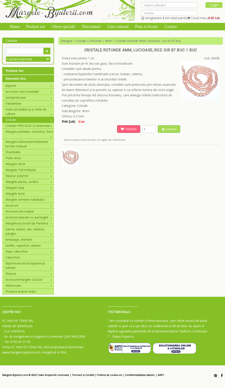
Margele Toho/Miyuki (28, 170)
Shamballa (28, 152)
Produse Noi (14, 71)
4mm (108, 41)
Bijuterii (28, 86)
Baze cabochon (28, 251)
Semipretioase (28, 97)
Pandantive (28, 103)
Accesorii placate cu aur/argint (28, 217)
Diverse (28, 273)
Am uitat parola (174, 18)
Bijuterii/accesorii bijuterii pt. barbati (28, 265)
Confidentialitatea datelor (140, 375)
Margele (66, 41)
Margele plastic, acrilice (28, 182)
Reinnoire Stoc (15, 79)
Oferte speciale (63, 26)
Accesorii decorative (28, 211)
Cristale (28, 120)
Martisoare (28, 285)
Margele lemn (28, 193)
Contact (170, 26)
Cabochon (28, 257)
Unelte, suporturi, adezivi (23, 245)
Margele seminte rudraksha (24, 199)
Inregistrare (151, 18)
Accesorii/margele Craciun (28, 279)
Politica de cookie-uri (109, 375)
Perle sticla (28, 158)
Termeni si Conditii (83, 375)
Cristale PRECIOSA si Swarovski (28, 126)
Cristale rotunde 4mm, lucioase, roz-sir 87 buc (148, 41)
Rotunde (95, 41)
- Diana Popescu (122, 336)
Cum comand (118, 26)
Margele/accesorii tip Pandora (28, 223)
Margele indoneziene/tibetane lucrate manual (26, 144)
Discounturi (91, 26)
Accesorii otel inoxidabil (28, 91)
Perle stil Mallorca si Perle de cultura (28, 111)
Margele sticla (28, 164)
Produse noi (35, 26)
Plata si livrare (146, 26)
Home (15, 26)
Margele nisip (28, 188)
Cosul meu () (203, 18)
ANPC (161, 375)
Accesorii (28, 205)
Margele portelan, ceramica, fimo (29, 131)
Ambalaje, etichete (28, 239)
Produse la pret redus (20, 291)
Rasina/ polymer (28, 176)
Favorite (129, 129)
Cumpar (169, 129)
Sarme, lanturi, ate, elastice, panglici (28, 231)
